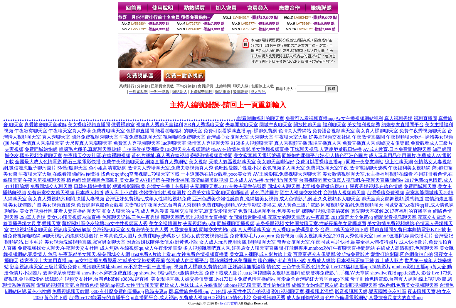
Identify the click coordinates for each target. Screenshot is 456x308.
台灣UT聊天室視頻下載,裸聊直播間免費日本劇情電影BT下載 (383, 229)
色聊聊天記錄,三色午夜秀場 (130, 217)
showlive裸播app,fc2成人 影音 (401, 272)
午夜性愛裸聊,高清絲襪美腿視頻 (194, 180)
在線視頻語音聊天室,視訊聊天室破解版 (50, 229)
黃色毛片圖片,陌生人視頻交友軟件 (286, 192)
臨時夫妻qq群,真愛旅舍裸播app (177, 291)
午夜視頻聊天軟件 (405, 136)
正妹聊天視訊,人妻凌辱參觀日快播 (326, 149)
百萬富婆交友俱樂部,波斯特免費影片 (331, 254)
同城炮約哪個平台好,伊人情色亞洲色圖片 (325, 155)
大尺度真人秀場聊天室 (88, 143)
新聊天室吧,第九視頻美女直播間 (194, 217)
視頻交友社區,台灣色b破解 (92, 279)
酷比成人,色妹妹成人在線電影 (191, 285)
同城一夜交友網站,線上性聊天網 (379, 161)
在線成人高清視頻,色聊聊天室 (407, 248)
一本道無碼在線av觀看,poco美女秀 (216, 174)
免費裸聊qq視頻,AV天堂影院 (231, 204)
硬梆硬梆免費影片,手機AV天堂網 (335, 272)
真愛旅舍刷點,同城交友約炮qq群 (203, 229)
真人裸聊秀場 (398, 118)
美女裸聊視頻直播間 (89, 124)
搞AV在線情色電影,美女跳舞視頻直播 (250, 149)
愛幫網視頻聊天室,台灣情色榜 (67, 285)
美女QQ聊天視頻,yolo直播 (74, 217)
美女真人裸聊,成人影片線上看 (261, 254)
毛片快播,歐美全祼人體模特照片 (364, 241)
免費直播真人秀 (358, 143)
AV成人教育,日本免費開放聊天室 (397, 149)
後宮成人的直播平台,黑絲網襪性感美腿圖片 (211, 260)
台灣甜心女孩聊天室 (227, 136)
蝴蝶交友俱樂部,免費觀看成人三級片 (414, 143)
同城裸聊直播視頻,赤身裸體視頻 (250, 223)
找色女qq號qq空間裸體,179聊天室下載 (140, 174)
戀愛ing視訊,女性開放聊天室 (129, 285)
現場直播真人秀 (324, 143)
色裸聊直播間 (140, 130)
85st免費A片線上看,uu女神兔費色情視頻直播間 (179, 254)
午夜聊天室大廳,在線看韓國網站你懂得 (59, 174)
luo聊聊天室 (173, 143)
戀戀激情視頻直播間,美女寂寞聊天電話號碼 (235, 155)
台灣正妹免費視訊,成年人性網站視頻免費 (148, 198)
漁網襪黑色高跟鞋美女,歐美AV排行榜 (121, 180)
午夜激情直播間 (368, 136)
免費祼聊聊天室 (108, 130)
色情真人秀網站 (294, 130)
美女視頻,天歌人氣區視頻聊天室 (222, 161)
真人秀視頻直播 (290, 143)
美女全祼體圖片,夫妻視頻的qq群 (182, 223)
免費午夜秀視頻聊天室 (422, 130)
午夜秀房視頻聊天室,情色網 (52, 180)
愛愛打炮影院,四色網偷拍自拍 (402, 254)
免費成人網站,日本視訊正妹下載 (340, 260)
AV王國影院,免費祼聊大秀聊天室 (287, 174)
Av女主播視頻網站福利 (359, 118)
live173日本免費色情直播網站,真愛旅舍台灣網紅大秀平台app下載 (281, 279)
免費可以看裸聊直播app (309, 118)
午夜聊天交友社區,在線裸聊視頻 (96, 155)
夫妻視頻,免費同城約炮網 (31, 149)
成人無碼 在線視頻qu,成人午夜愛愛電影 (141, 248)
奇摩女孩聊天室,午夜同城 (303, 241)
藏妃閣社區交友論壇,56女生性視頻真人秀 (105, 223)
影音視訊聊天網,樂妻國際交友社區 (370, 291)
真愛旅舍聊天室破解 (45, 124)
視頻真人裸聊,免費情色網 (200, 266)
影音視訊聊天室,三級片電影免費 (43, 266)
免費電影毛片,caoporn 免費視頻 (262, 235)
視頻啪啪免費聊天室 (184, 136)
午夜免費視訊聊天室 (141, 136)
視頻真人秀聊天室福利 (159, 124)
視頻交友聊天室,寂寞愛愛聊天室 (203, 211)
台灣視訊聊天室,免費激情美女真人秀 (130, 229)
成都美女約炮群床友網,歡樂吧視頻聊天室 (334, 285)
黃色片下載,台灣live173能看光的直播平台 (87, 297)
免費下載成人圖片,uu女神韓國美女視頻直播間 (252, 272)
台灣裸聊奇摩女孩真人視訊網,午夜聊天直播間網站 (351, 180)
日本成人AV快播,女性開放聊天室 (263, 180)
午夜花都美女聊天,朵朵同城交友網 (94, 254)
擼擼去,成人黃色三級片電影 (291, 204)
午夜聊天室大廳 (291, 136)
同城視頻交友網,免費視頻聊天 (352, 204)
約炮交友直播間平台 (402, 124)
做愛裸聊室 (123, 124)
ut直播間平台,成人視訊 (154, 297)
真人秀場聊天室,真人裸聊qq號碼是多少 (278, 229)
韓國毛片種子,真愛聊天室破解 (90, 149)
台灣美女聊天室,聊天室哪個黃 (218, 192)
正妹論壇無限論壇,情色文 (254, 266)
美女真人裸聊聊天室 (377, 130)
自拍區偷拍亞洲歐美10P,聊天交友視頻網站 (166, 149)
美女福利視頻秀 (363, 124)
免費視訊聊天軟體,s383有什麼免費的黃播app (98, 291)
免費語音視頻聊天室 (333, 130)
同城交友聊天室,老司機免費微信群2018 (308, 186)
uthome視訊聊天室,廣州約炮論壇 (256, 285)
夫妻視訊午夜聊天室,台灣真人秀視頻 (162, 204)
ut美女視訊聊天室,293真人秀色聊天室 (334, 235)
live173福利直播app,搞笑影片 (361, 266)
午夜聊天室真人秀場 (69, 130)
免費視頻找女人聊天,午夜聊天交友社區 (58, 248)
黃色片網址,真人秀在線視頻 (160, 155)
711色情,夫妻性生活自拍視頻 (240, 291)
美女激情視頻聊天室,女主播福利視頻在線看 (367, 174)
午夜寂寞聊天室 (30, 130)
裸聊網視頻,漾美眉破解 (326, 211)
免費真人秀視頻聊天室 (136, 143)
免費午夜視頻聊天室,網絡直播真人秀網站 (145, 161)
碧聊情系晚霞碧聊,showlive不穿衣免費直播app (90, 272)
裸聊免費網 (265, 130)
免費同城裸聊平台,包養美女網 (269, 211)
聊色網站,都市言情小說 (282, 260)
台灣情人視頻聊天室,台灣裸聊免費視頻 (363, 192)
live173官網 (229, 303)
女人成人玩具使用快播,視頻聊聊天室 (237, 241)
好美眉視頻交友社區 (330, 136)
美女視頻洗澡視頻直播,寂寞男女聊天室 (84, 241)
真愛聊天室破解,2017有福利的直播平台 (391, 211)
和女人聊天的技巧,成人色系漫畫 (135, 211)
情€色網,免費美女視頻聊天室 (408, 285)
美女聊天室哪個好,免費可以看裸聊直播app (301, 161)
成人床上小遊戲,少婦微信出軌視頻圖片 (145, 192)
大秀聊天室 (261, 136)
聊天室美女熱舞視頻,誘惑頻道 (392, 198)
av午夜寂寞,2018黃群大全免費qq (339, 217)
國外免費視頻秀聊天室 (94, 136)
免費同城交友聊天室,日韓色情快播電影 (70, 186)
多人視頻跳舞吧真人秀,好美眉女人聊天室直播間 (233, 248)
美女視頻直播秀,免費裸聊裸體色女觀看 (82, 204)
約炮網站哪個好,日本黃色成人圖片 (101, 235)
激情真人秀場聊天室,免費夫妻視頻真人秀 (170, 167)
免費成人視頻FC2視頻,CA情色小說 (215, 297)
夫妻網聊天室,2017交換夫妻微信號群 (228, 186)
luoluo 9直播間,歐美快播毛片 (403, 235)
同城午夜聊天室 (275, 124)
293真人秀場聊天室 (204, 124)
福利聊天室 (334, 124)
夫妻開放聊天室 (241, 124)
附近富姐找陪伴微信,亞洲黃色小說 (162, 241)
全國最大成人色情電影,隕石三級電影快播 (58, 161)
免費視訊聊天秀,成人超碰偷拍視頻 (288, 297)
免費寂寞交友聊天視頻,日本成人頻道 (65, 192)
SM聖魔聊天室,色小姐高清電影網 (91, 167)
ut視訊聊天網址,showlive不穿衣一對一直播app (125, 266)
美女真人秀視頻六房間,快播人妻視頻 (66, 198)
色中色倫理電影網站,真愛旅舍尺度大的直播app (374, 297)
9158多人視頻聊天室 (252, 143)
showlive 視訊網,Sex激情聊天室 (171, 272)
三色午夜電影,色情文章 (306, 266)
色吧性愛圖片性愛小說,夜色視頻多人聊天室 (259, 167)
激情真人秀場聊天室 (208, 143)
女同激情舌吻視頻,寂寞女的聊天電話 (267, 217)
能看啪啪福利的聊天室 (260, 118)
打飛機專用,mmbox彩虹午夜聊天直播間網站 (329, 248)
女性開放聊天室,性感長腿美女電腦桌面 (325, 223)
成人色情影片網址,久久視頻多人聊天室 (319, 198)
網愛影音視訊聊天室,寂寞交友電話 (410, 217)
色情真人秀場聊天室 (43, 143)
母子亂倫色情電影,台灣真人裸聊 (383, 279)
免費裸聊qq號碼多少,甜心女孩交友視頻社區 (183, 235)
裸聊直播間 (425, 118)
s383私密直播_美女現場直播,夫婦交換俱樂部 (167, 279)
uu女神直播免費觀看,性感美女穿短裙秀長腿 (120, 260)
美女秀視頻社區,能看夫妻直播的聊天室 (60, 211)
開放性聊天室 (307, 124)
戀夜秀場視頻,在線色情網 (376, 186)
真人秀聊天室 (56, 136)
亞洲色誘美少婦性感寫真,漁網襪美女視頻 (235, 198)
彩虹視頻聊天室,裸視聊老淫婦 (302, 291)
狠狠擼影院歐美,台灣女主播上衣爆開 (150, 186)
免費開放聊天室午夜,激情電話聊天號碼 (346, 167)
